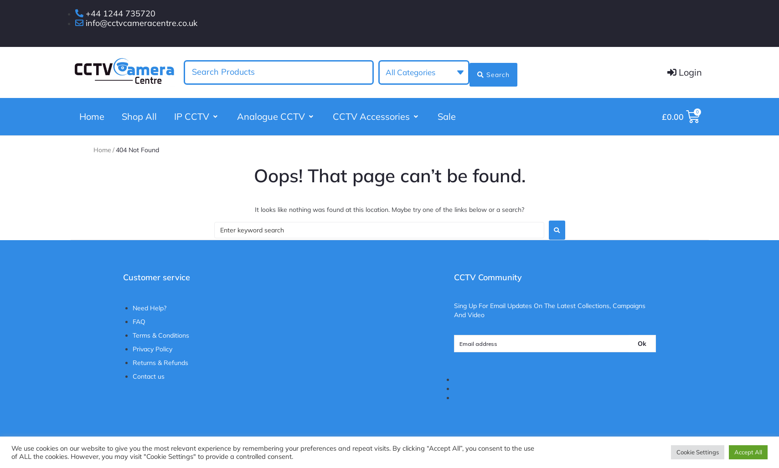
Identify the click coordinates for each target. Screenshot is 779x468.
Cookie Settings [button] (697, 452)
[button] (196, 117)
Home (102, 153)
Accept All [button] (748, 452)
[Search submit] (493, 71)
